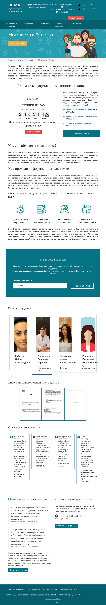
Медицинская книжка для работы (80, 116)
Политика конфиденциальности (68, 595)
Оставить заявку (17, 43)
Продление (28, 24)
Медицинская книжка (11, 25)
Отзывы (14, 499)
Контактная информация (66, 526)
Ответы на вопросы (50, 589)
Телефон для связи (22, 281)
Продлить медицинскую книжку (79, 123)
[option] (19, 342)
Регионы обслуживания (60, 25)
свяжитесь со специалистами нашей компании (33, 271)
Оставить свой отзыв (18, 570)
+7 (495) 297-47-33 (88, 5)
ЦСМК (14, 8)
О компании (44, 24)
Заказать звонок (75, 18)
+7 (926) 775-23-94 (88, 9)
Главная (11, 60)
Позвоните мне (82, 285)
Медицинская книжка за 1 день (79, 109)
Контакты (77, 24)
